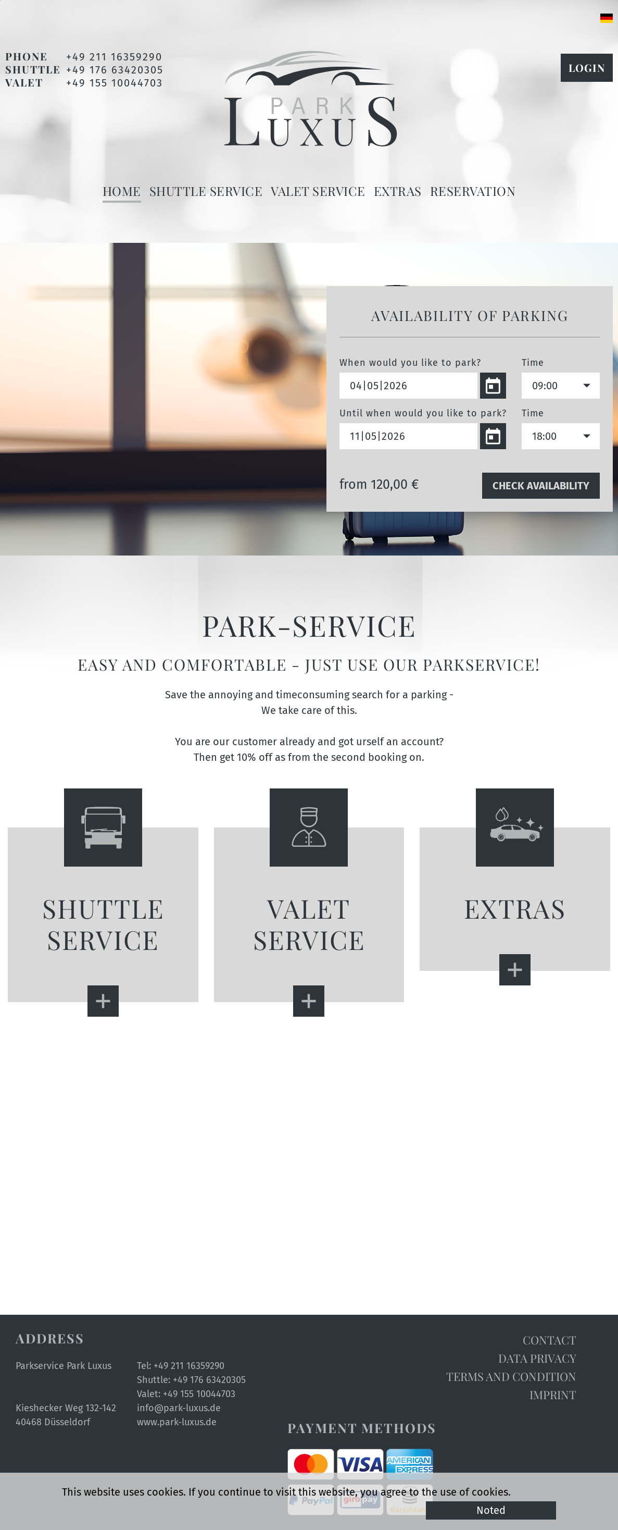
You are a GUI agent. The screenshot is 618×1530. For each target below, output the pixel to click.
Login (587, 67)
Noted (491, 1510)
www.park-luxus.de (177, 1422)
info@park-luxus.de (179, 1408)
